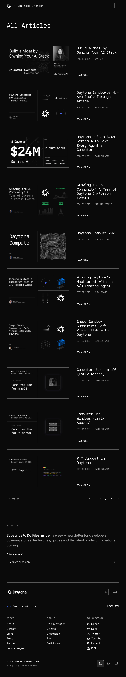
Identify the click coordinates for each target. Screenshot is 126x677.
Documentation (56, 623)
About (10, 623)
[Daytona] (9, 6)
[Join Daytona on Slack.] (103, 629)
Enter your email (15, 554)
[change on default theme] (116, 663)
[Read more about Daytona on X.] (103, 634)
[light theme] (108, 663)
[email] (59, 562)
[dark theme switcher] (100, 663)
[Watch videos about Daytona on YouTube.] (103, 638)
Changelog (53, 633)
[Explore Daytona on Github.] (103, 624)
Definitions (53, 643)
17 (112, 498)
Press (10, 638)
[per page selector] (14, 498)
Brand (10, 633)
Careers (11, 628)
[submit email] (114, 562)
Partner (11, 643)
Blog (49, 638)
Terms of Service (29, 665)
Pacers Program (16, 648)
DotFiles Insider (30, 5)
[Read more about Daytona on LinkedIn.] (103, 643)
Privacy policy (13, 665)
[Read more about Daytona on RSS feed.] (103, 648)
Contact (52, 628)
